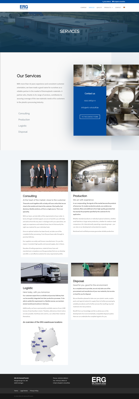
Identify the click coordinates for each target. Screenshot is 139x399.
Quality (99, 7)
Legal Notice (24, 391)
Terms (16, 391)
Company (83, 7)
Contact (118, 7)
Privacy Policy (34, 391)
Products (107, 7)
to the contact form (92, 117)
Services (91, 7)
